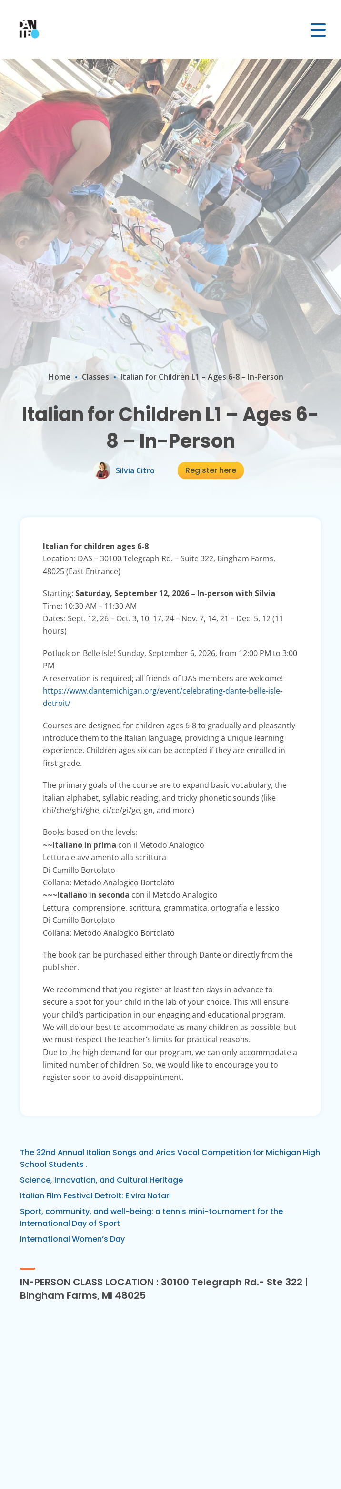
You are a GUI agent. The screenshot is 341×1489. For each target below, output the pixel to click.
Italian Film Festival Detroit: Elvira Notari (95, 1195)
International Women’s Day (72, 1239)
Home (59, 377)
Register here (210, 470)
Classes (95, 377)
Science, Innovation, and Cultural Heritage (101, 1180)
